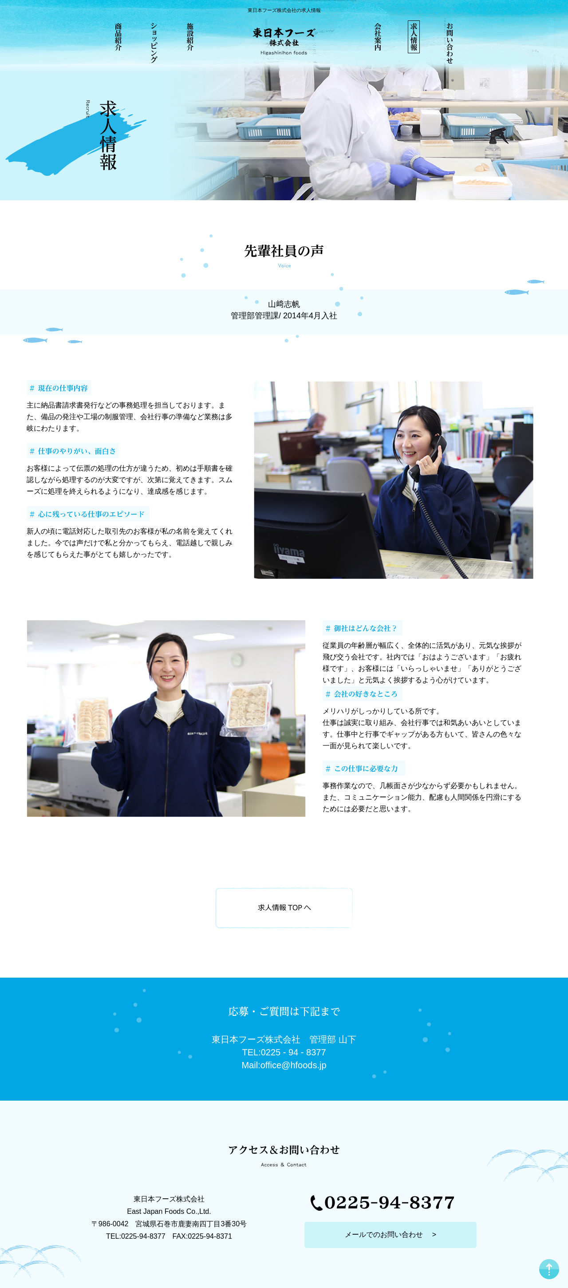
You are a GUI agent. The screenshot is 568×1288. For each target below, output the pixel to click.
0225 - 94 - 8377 (293, 1052)
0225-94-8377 (143, 1236)
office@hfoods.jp (293, 1065)
